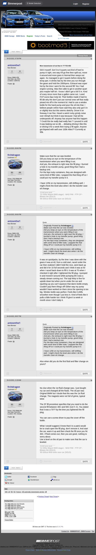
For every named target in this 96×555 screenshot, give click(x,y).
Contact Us (65, 531)
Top (93, 531)
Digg (54, 477)
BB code (7, 512)
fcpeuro (18, 492)
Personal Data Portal (63, 550)
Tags (6, 489)
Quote (85, 142)
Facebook (33, 477)
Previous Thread (43, 496)
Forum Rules (9, 520)
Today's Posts (40, 36)
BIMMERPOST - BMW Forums (80, 531)
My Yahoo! (11, 483)
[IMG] (6, 515)
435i (6, 492)
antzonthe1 (14, 65)
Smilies (7, 513)
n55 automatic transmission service (33, 492)
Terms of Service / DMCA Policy (46, 550)
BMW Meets (20, 36)
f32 (14, 492)
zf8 (46, 492)
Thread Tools (83, 56)
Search (49, 36)
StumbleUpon (34, 480)
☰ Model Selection (34, 3)
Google (10, 480)
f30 (12, 492)
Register (85, 4)
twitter (9, 477)
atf (9, 492)
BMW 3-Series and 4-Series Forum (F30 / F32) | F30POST (75, 25)
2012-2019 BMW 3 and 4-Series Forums (72, 28)
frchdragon (14, 154)
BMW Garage (9, 36)
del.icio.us (56, 480)
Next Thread (54, 496)
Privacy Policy (30, 550)
